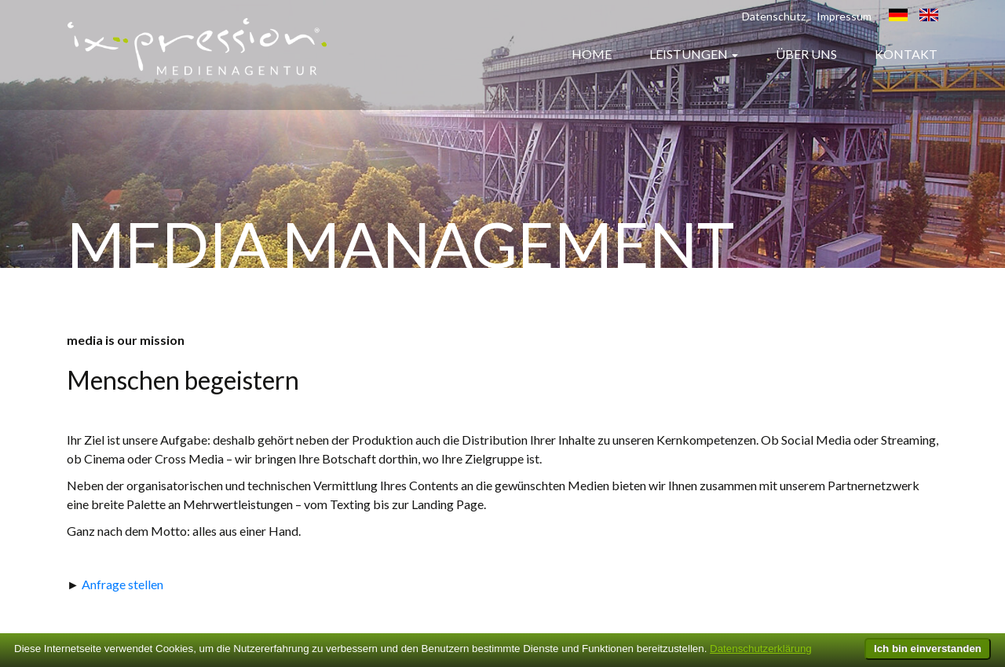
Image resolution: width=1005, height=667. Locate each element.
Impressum (844, 16)
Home (592, 53)
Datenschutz (774, 16)
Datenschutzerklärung (761, 648)
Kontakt (906, 53)
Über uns (806, 53)
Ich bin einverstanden (927, 648)
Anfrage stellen (122, 584)
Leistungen (688, 53)
